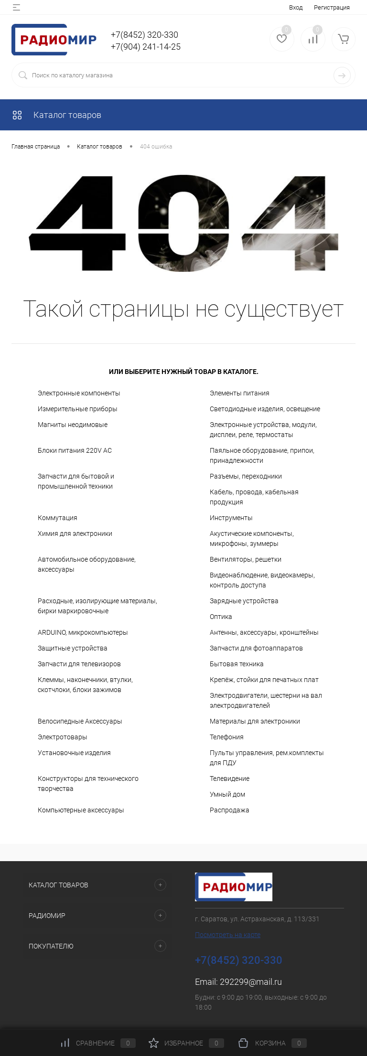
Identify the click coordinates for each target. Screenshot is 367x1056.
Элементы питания (240, 393)
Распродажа (229, 810)
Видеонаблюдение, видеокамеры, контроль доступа (262, 580)
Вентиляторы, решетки (245, 559)
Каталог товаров (56, 115)
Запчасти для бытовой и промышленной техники (76, 481)
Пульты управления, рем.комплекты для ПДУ (267, 758)
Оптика (221, 616)
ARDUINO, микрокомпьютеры (83, 632)
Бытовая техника (237, 664)
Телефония (227, 737)
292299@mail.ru (251, 982)
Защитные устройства (73, 648)
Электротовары (62, 737)
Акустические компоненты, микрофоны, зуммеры (252, 538)
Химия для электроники (75, 533)
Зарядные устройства (244, 601)
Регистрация (332, 7)
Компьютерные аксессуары (81, 810)
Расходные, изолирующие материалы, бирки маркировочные (97, 606)
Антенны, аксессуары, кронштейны (264, 632)
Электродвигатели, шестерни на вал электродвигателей (266, 700)
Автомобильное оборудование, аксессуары (87, 564)
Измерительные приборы (78, 409)
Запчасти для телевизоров (79, 664)
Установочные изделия (74, 753)
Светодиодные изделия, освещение (265, 409)
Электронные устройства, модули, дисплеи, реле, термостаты (263, 429)
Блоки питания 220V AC (75, 450)
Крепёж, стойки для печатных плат (264, 679)
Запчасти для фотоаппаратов (256, 648)
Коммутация (57, 518)
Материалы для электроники (255, 721)
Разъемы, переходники (246, 476)
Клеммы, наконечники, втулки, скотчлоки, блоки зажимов (85, 684)
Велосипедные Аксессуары (80, 721)
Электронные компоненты (79, 393)
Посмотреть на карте (227, 935)
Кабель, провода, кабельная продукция (254, 497)
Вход (295, 7)
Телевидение (229, 778)
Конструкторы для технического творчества (88, 783)
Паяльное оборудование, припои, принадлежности (262, 455)
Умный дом (227, 794)
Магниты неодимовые (73, 424)
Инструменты (231, 518)
